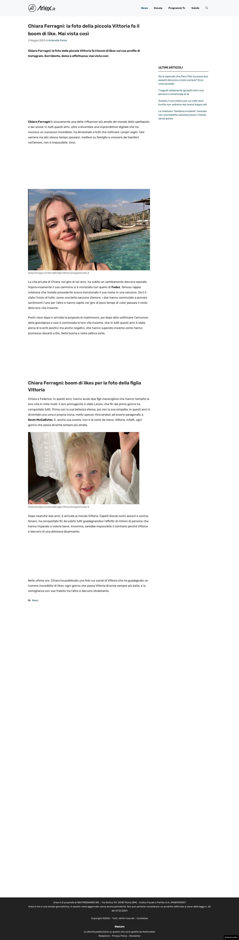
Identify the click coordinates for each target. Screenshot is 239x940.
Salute (195, 8)
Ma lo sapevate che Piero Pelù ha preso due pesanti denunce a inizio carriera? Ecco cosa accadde (183, 80)
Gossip (158, 8)
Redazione (104, 936)
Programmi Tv (176, 8)
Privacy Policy (119, 936)
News (144, 8)
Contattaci (142, 918)
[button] (206, 8)
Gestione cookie (231, 937)
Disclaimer (135, 936)
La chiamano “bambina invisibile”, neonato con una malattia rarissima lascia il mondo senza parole (182, 115)
